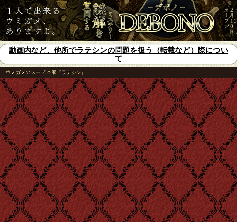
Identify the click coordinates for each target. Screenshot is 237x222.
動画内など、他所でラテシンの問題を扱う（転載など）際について (118, 54)
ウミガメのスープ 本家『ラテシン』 (46, 72)
